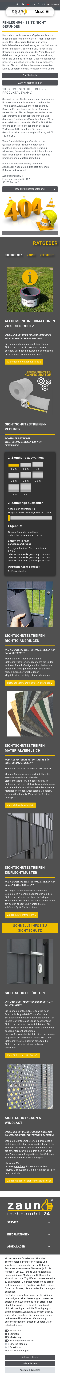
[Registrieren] (23, 4)
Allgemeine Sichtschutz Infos (24, 361)
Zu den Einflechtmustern (21, 915)
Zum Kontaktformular (30, 83)
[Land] (28, 4)
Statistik (14, 1334)
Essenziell (15, 1330)
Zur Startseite (29, 75)
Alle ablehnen (30, 1363)
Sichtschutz (13, 255)
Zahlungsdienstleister (22, 1340)
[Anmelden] (17, 4)
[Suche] (38, 4)
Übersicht (47, 255)
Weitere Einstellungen (17, 1350)
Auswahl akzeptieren (30, 1370)
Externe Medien (18, 1344)
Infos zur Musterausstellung (34, 189)
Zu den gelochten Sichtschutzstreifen (29, 1180)
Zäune (31, 255)
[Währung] (33, 4)
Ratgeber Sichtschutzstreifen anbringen (29, 683)
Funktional (15, 1347)
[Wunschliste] (43, 4)
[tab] (13, 255)
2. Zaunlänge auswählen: (26, 502)
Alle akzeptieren (30, 1357)
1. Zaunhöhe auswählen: (26, 457)
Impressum (46, 1315)
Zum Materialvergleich (20, 805)
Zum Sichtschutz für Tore (22, 1055)
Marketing (15, 1337)
